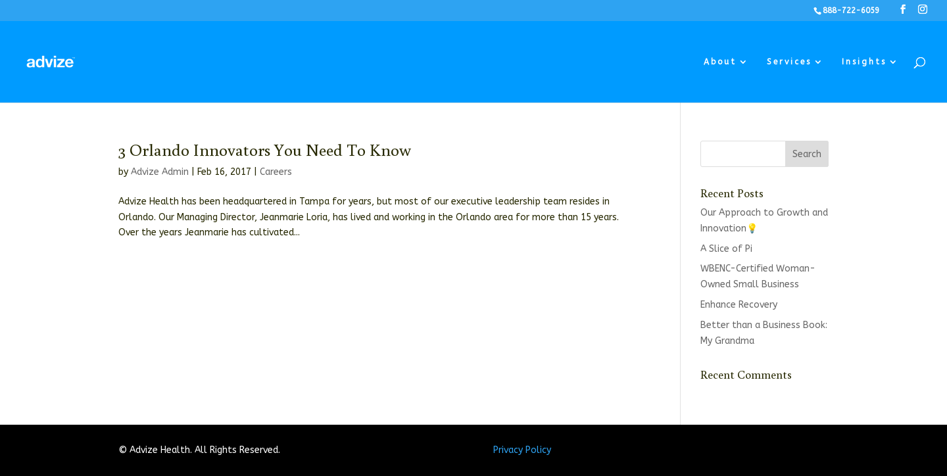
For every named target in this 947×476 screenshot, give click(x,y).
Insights (864, 61)
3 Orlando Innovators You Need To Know (264, 149)
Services (789, 61)
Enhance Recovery (738, 304)
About (720, 61)
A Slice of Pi (726, 248)
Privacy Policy (522, 450)
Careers (276, 172)
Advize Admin (160, 172)
